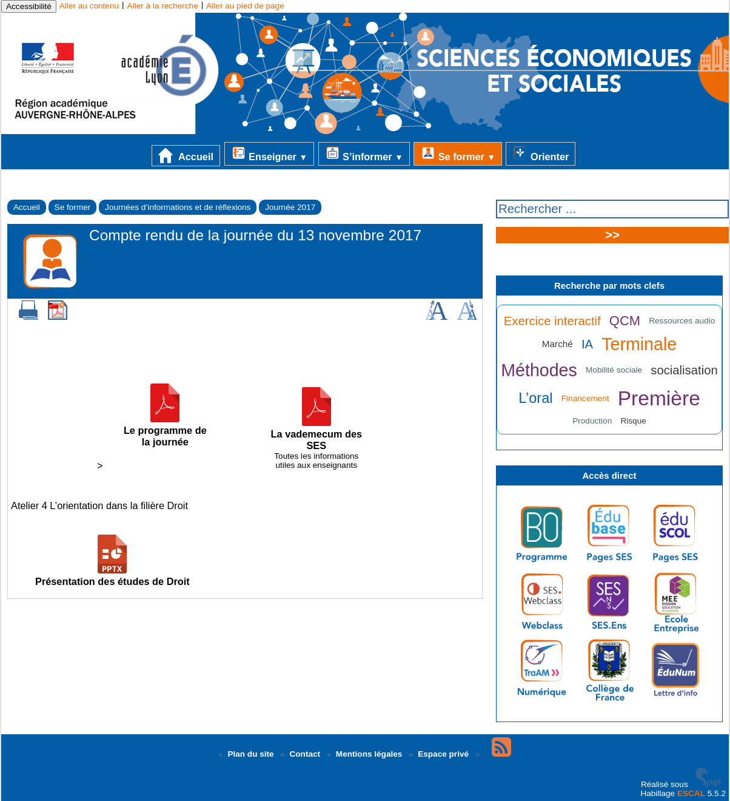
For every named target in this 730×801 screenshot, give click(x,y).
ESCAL (691, 793)
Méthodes (539, 370)
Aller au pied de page (245, 5)
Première (659, 398)
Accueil (185, 155)
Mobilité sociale (614, 369)
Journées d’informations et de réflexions (177, 207)
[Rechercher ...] (612, 209)
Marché (557, 344)
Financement (585, 398)
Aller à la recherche (162, 5)
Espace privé (440, 754)
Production (592, 420)
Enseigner (269, 153)
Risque (633, 420)
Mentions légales (365, 754)
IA (587, 344)
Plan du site (247, 754)
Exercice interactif (552, 321)
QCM (624, 320)
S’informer (364, 153)
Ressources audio (682, 320)
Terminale (639, 344)
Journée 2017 (290, 207)
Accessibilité (29, 6)
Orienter (540, 153)
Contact (301, 754)
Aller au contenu (89, 5)
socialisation (684, 370)
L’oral (535, 398)
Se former (457, 153)
